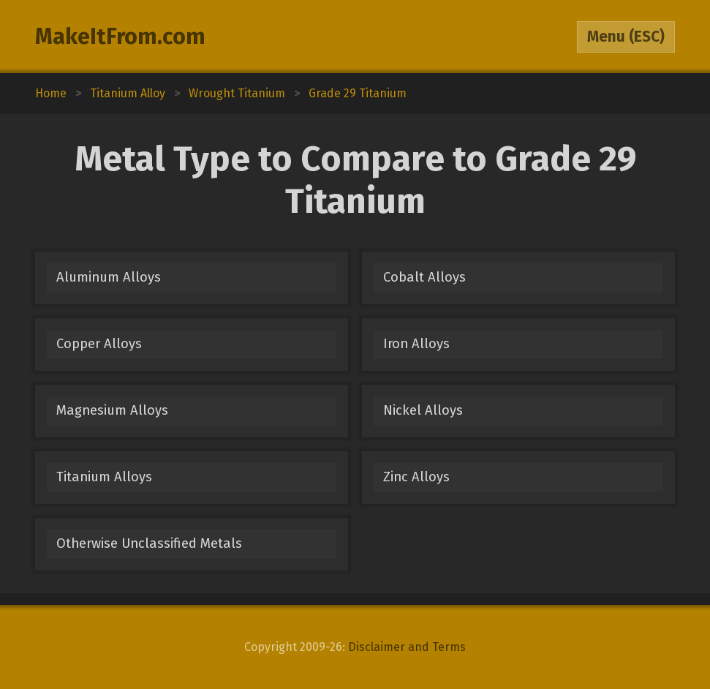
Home (51, 93)
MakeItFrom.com (120, 36)
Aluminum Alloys (108, 277)
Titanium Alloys (104, 477)
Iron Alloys (416, 344)
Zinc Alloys (416, 477)
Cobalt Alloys (424, 277)
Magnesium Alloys (112, 410)
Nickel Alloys (423, 410)
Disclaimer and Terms (407, 647)
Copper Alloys (99, 344)
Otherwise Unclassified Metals (149, 543)
